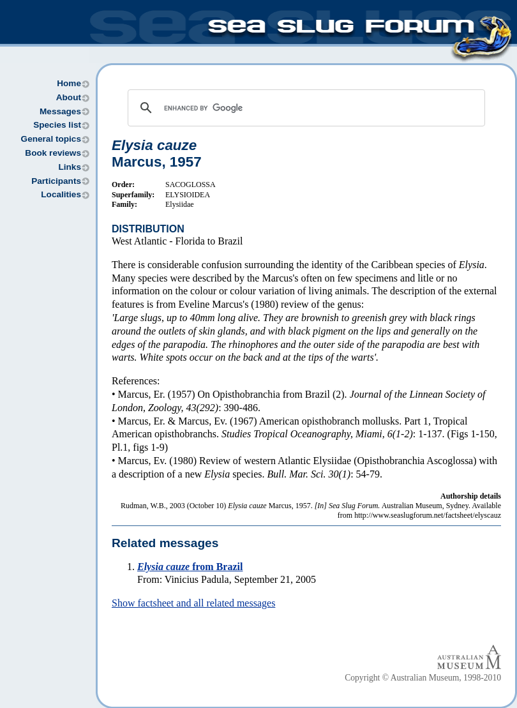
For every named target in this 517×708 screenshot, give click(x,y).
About (68, 97)
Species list (57, 125)
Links (69, 167)
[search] (304, 108)
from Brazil (190, 566)
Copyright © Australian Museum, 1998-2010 (423, 677)
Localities (61, 194)
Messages (60, 111)
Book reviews (53, 153)
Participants (56, 181)
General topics (51, 139)
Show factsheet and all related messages (193, 603)
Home (69, 83)
